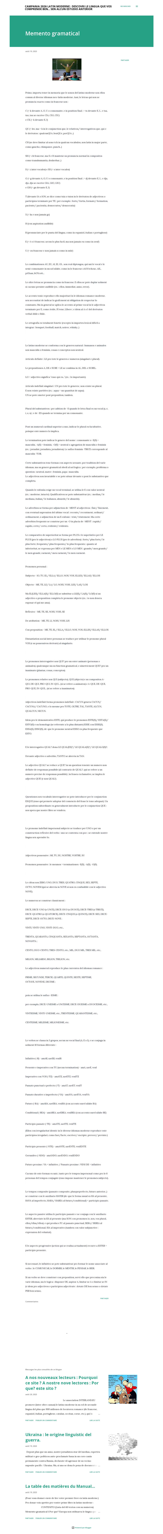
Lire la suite (95, 1420)
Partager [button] (125, 60)
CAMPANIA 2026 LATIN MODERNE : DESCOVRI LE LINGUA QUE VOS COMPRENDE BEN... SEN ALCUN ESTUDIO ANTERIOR (68, 7)
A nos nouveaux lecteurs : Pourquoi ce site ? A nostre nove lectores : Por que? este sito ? (62, 1383)
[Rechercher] (126, 6)
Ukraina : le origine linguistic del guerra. (58, 1437)
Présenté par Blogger (81, 1528)
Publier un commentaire (46, 1420)
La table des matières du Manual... (60, 1486)
